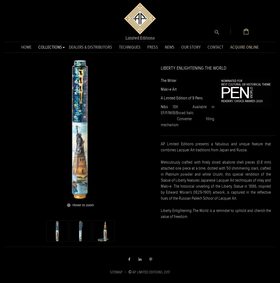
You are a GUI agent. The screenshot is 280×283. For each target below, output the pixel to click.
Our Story (191, 47)
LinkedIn (140, 259)
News (169, 47)
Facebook (129, 259)
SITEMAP (116, 272)
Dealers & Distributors (90, 47)
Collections (50, 48)
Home (26, 47)
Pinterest (151, 259)
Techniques (130, 47)
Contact (215, 47)
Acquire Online (244, 47)
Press (152, 47)
